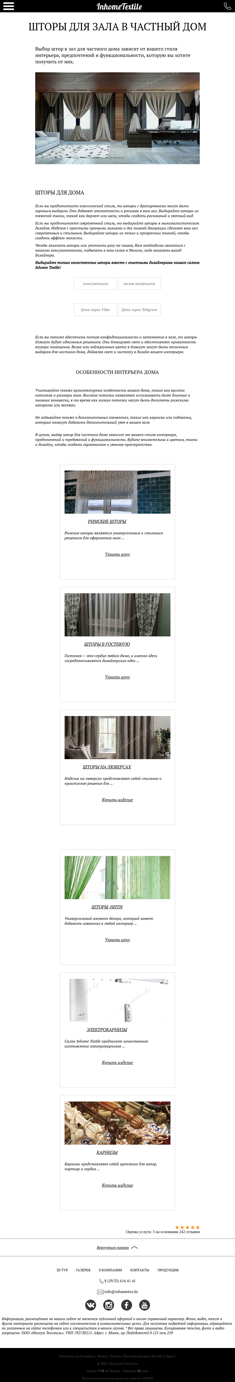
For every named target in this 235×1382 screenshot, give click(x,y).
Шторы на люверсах (107, 767)
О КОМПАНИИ (110, 1270)
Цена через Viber (95, 309)
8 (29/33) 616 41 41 (117, 1280)
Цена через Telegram (139, 309)
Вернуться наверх (117, 1247)
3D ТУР (62, 1270)
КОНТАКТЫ (139, 1270)
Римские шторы (107, 521)
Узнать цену (117, 554)
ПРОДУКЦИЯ (168, 1270)
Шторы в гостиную (107, 644)
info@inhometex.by (121, 1291)
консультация (95, 283)
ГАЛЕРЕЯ (83, 1270)
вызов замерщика (139, 283)
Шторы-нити (107, 907)
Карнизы (107, 1152)
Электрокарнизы (107, 1029)
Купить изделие (117, 800)
